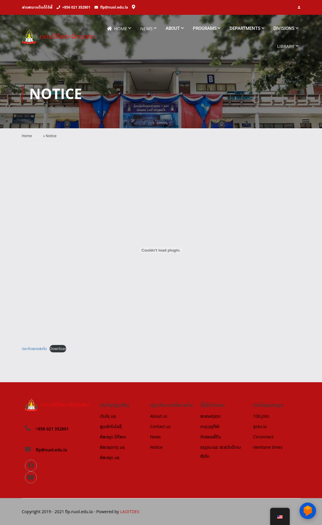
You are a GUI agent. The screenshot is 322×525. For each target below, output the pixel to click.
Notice (156, 447)
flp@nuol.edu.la (114, 7)
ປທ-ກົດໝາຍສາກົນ (34, 348)
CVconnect (263, 437)
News (146, 28)
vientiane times (267, 447)
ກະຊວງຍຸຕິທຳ (210, 426)
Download (57, 348)
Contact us (160, 426)
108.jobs (261, 416)
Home (117, 28)
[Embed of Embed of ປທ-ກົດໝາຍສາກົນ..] (161, 250)
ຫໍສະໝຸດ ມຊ (109, 457)
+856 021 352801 (76, 7)
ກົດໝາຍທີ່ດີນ (210, 437)
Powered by (108, 511)
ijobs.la (260, 426)
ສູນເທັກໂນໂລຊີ (111, 426)
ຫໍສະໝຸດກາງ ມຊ (112, 447)
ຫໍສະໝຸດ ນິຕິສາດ (113, 437)
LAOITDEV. (130, 511)
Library (285, 46)
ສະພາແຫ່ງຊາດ (210, 416)
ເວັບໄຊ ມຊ (108, 416)
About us (158, 416)
